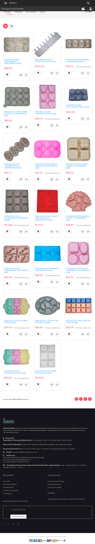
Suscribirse (18, 517)
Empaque (18, 12)
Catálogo (7, 12)
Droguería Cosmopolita (12, 9)
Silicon (42, 12)
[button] (7, 74)
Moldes (9, 14)
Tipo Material (30, 12)
